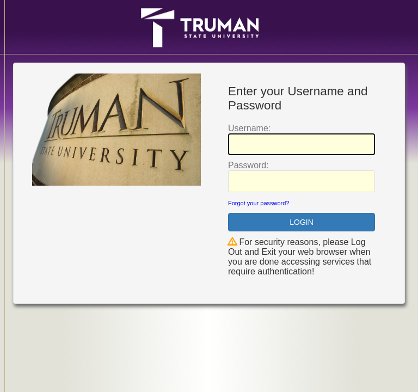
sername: (249, 128)
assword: (248, 165)
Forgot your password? (259, 203)
